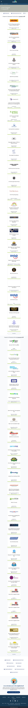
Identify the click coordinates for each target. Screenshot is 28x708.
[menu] (1, 1)
